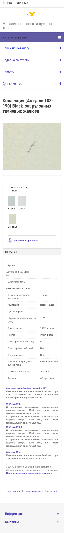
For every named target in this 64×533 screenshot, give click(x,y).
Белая (22, 203)
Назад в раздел (32, 491)
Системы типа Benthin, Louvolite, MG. (26, 388)
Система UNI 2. (14, 427)
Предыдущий (13, 491)
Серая (11, 203)
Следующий (51, 491)
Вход (9, 2)
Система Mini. (13, 452)
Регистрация (22, 2)
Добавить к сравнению (23, 240)
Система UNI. (13, 404)
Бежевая (12, 221)
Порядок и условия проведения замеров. (29, 473)
